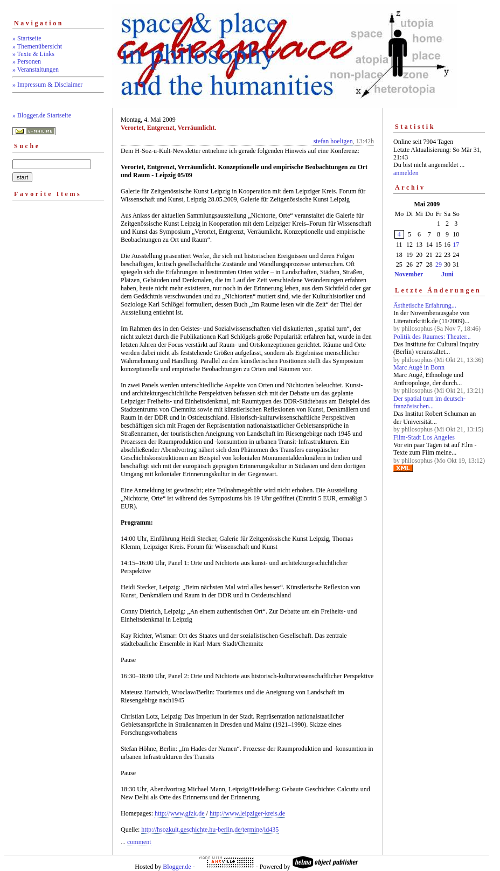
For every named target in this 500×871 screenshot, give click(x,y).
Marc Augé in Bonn (419, 367)
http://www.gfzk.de (180, 813)
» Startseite (26, 38)
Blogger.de (177, 866)
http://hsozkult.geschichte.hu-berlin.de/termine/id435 (210, 829)
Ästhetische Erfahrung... (424, 305)
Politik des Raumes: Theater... (432, 336)
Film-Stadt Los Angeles (424, 437)
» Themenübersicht (37, 46)
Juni (447, 274)
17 (456, 244)
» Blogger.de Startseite (41, 115)
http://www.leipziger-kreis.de (247, 813)
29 (438, 264)
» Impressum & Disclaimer (47, 84)
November (408, 274)
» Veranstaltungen (35, 69)
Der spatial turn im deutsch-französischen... (429, 402)
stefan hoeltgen (333, 141)
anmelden (406, 173)
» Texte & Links (33, 54)
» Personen (26, 61)
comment (139, 842)
